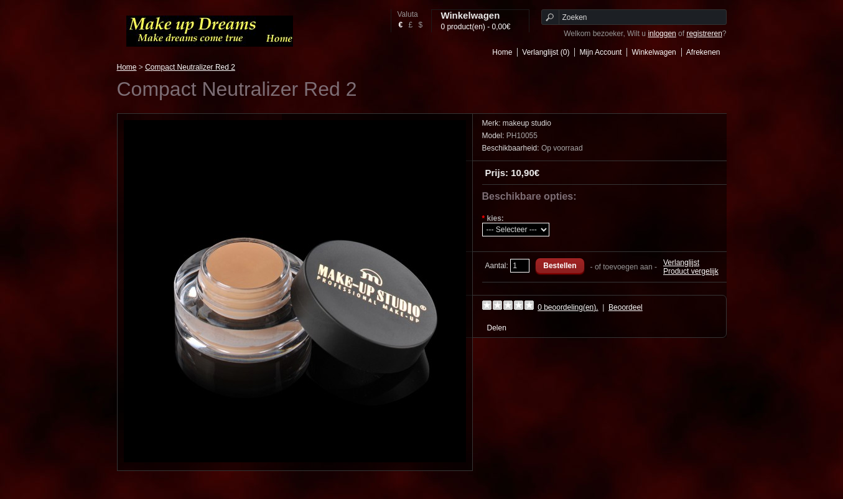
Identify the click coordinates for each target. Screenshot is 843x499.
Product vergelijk (691, 271)
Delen (496, 328)
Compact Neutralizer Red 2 (190, 67)
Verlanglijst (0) (545, 52)
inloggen (662, 33)
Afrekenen (703, 52)
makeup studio (527, 123)
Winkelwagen (653, 52)
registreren (704, 33)
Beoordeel (625, 307)
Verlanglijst (681, 262)
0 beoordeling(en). (568, 307)
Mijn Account (600, 52)
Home (502, 52)
